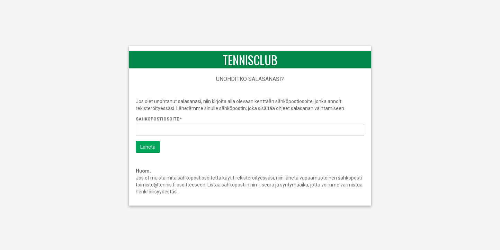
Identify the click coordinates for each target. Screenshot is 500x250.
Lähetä (147, 147)
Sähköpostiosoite (157, 119)
